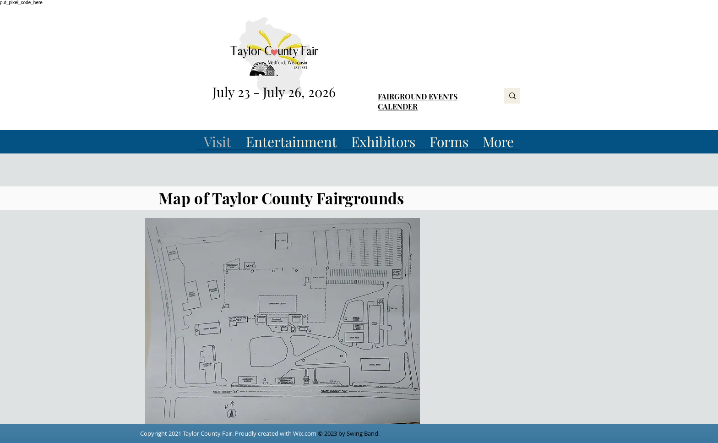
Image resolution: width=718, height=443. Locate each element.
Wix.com (304, 433)
